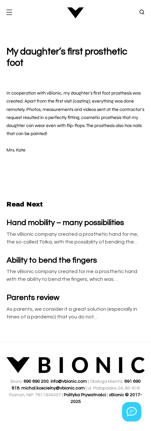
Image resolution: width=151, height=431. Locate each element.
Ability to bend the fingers (51, 260)
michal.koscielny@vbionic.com (53, 388)
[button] (9, 13)
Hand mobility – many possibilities (65, 223)
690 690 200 (36, 381)
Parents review (32, 298)
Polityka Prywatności (85, 395)
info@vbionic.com (69, 381)
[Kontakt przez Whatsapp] (131, 411)
